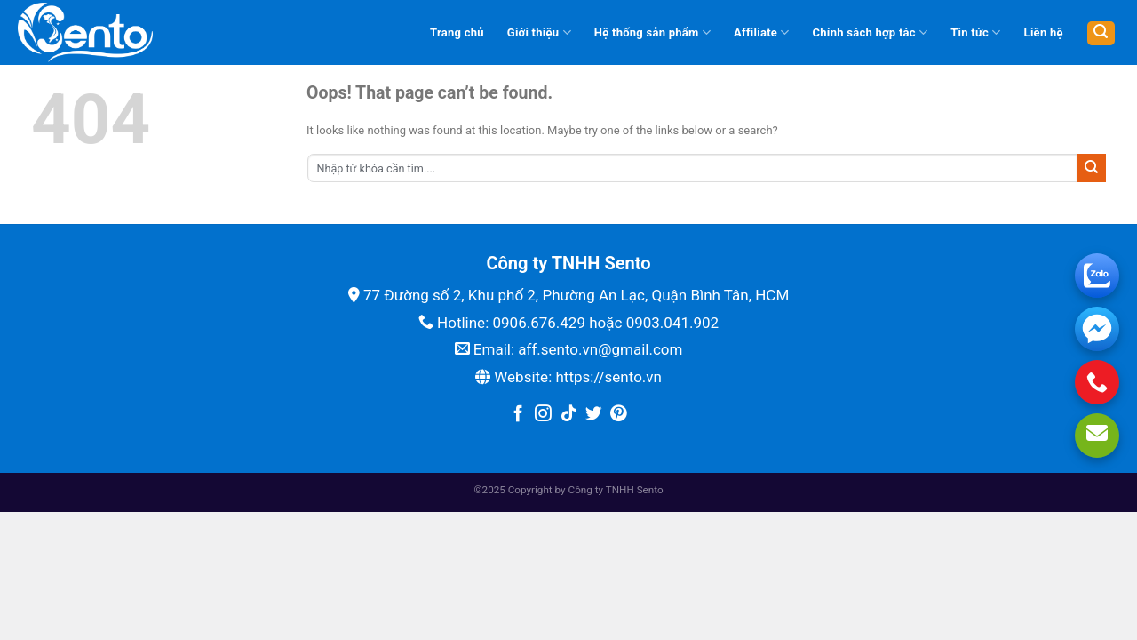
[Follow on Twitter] (593, 414)
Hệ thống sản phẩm (652, 32)
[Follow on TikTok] (569, 414)
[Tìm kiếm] (1101, 33)
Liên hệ (1043, 32)
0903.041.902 (673, 323)
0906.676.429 (538, 323)
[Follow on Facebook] (518, 414)
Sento (650, 490)
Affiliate (762, 32)
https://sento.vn (608, 377)
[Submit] (1091, 168)
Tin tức (975, 32)
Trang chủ (457, 32)
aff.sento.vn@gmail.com (600, 349)
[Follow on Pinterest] (618, 414)
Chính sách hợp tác (870, 32)
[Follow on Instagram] (543, 414)
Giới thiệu (539, 32)
